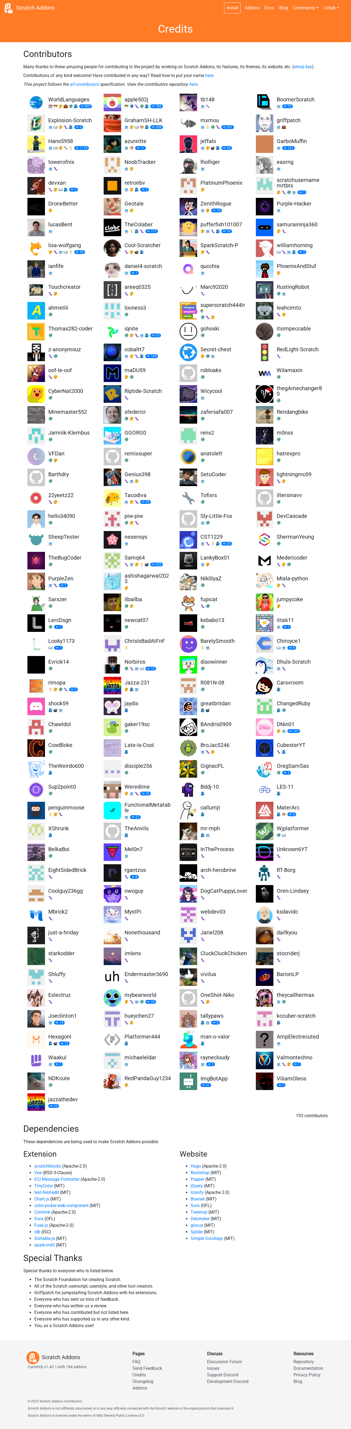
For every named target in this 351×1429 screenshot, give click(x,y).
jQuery (197, 1185)
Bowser (198, 1199)
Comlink (42, 1212)
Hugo (196, 1166)
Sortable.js (44, 1238)
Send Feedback (147, 1368)
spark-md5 (44, 1245)
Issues (213, 1368)
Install (232, 7)
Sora (38, 1218)
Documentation (308, 1368)
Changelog (142, 1381)
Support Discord (222, 1374)
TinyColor (43, 1185)
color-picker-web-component (61, 1205)
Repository (303, 1361)
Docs (269, 7)
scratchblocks (47, 1166)
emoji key (303, 66)
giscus (197, 1225)
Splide (197, 1231)
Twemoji (199, 1212)
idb (37, 1231)
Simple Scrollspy (207, 1238)
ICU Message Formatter (57, 1179)
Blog (283, 7)
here (209, 75)
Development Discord (227, 1381)
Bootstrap (200, 1172)
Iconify (197, 1192)
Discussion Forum (224, 1361)
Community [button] (304, 7)
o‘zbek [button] (330, 7)
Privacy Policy (307, 1374)
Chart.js (41, 1199)
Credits (139, 1374)
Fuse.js (41, 1225)
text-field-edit (46, 1192)
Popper (197, 1179)
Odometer (200, 1218)
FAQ (136, 1361)
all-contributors (84, 84)
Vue (38, 1172)
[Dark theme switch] (344, 4)
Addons (252, 7)
